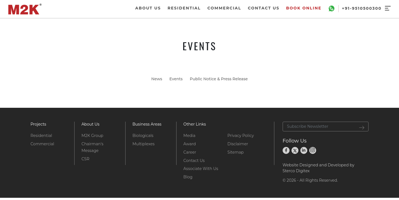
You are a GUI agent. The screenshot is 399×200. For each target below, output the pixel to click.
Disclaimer (237, 143)
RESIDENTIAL (184, 8)
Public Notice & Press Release (219, 78)
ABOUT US (148, 8)
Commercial (42, 143)
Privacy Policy (240, 135)
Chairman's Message (92, 147)
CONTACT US (263, 8)
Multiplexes (143, 143)
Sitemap (235, 152)
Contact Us (194, 160)
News (156, 78)
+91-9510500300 (362, 8)
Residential (41, 135)
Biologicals (143, 135)
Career (189, 152)
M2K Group (92, 135)
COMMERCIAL (224, 8)
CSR (85, 158)
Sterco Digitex (296, 170)
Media (189, 135)
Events (176, 78)
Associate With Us (200, 168)
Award (189, 143)
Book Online (304, 8)
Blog (188, 176)
